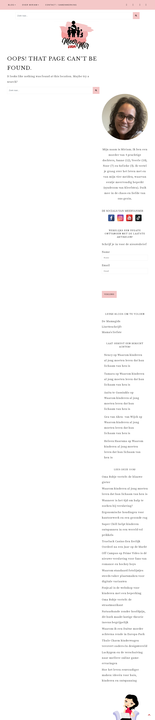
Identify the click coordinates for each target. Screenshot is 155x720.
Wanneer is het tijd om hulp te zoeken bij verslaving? (123, 503)
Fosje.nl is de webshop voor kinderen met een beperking (121, 590)
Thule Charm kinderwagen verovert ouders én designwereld (124, 643)
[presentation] (125, 282)
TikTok (146, 5)
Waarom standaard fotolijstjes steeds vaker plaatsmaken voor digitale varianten (123, 576)
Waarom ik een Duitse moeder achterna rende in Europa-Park (123, 631)
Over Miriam (29, 5)
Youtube (140, 5)
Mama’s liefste (112, 332)
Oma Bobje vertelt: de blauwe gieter (122, 479)
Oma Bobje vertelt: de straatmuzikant (117, 602)
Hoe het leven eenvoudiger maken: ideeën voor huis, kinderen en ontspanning (120, 675)
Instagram (133, 5)
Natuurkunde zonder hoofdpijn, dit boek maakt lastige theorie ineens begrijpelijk (124, 617)
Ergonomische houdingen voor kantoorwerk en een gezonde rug (124, 515)
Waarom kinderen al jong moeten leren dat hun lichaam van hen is (124, 360)
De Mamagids (111, 321)
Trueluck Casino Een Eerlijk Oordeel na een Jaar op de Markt (124, 544)
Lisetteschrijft (112, 327)
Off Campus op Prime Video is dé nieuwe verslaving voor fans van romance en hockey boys (124, 558)
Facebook (127, 5)
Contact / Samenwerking (61, 5)
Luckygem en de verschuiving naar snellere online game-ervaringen (122, 658)
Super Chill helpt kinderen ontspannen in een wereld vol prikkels (122, 529)
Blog (11, 5)
